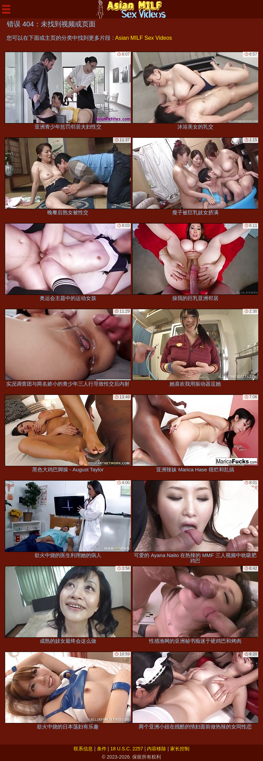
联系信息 (83, 748)
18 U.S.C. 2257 (126, 748)
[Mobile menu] (6, 9)
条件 (102, 748)
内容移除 (156, 748)
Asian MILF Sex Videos (143, 38)
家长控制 (179, 748)
